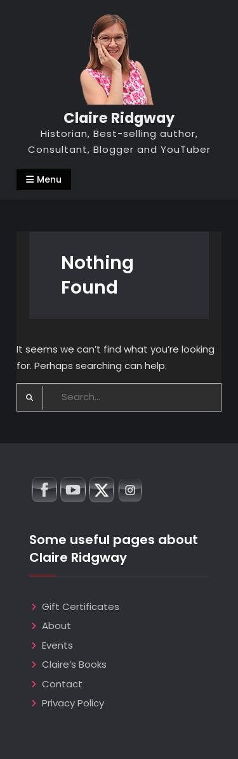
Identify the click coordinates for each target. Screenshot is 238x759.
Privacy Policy (73, 703)
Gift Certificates (80, 606)
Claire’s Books (74, 664)
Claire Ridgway (119, 118)
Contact (62, 684)
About (56, 625)
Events (57, 645)
